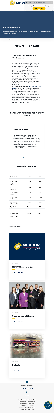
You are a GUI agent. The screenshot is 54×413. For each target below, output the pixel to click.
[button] (24, 157)
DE (26, 395)
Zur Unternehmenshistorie (23, 370)
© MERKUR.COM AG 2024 (27, 409)
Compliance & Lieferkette (27, 405)
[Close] (51, 2)
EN (28, 395)
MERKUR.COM (22, 399)
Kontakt (23, 385)
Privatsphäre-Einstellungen (27, 401)
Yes (35, 8)
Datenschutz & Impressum (27, 403)
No (42, 8)
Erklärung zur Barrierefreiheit (27, 407)
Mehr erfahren (19, 272)
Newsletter (30, 385)
